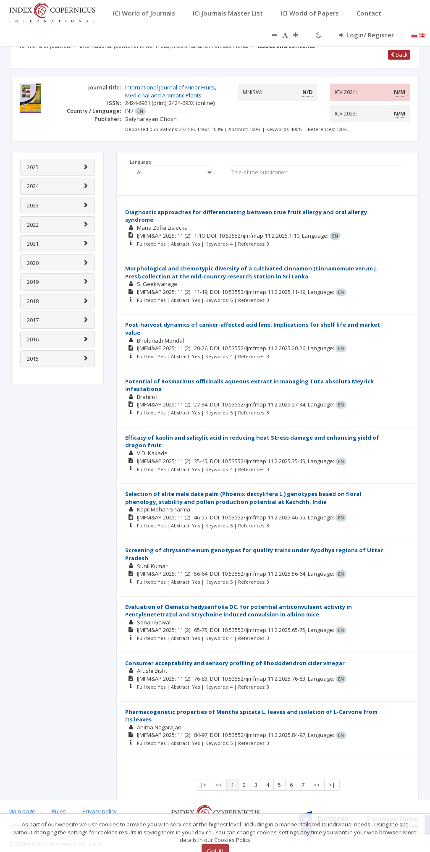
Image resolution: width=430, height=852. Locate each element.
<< (218, 785)
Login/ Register (366, 35)
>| (332, 785)
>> (316, 785)
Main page (21, 811)
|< (203, 785)
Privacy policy (99, 811)
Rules (59, 811)
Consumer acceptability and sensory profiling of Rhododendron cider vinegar (235, 663)
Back (399, 54)
